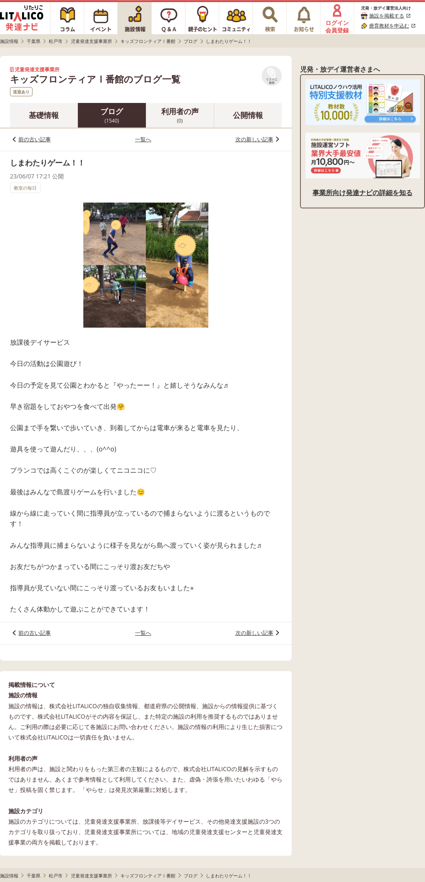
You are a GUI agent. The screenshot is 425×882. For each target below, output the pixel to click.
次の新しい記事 (254, 139)
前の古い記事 (34, 139)
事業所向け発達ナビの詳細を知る (362, 192)
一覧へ (143, 139)
